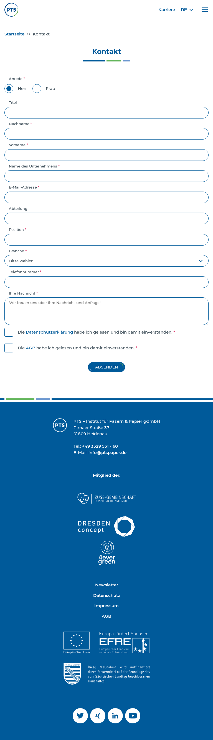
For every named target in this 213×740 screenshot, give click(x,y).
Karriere (166, 9)
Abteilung (18, 208)
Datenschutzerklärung (49, 332)
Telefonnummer (25, 272)
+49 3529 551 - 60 (100, 446)
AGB (30, 347)
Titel (13, 102)
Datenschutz (106, 595)
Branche (18, 251)
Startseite (14, 34)
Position (17, 229)
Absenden (106, 367)
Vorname (18, 145)
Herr (15, 89)
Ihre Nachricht (23, 293)
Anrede (17, 78)
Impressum (106, 605)
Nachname (20, 124)
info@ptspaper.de (107, 452)
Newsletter (106, 584)
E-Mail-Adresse (24, 187)
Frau (43, 89)
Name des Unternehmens (34, 166)
